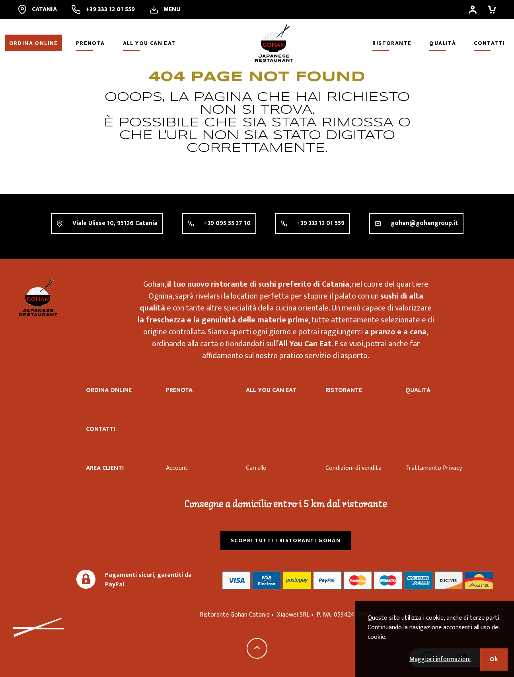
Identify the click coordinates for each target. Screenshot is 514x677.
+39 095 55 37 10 (227, 223)
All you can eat (149, 43)
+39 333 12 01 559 (321, 224)
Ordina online (33, 43)
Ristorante (391, 43)
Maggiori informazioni (440, 659)
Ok (494, 659)
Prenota (90, 43)
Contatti (489, 43)
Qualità (442, 43)
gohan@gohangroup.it (424, 227)
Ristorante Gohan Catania (38, 297)
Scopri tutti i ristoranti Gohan (286, 540)
